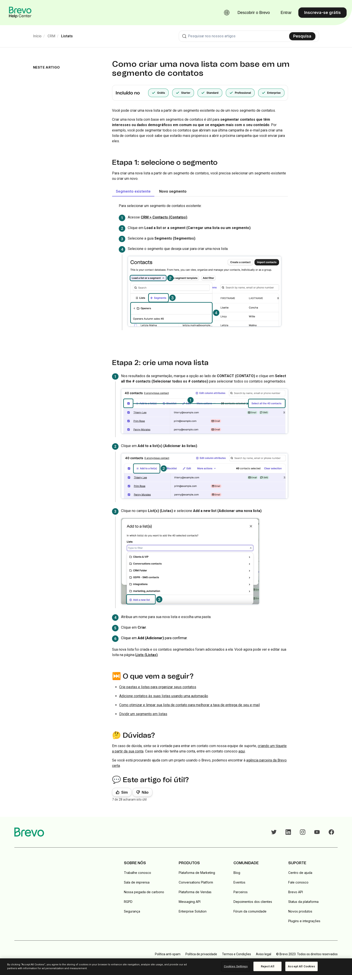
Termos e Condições (236, 954)
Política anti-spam (167, 954)
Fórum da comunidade (249, 911)
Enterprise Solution (193, 911)
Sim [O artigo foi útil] (124, 792)
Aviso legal (263, 954)
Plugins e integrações (304, 921)
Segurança (132, 911)
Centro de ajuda (300, 873)
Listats (67, 36)
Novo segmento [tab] (173, 191)
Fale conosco (298, 882)
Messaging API (189, 902)
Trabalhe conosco (137, 873)
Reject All (267, 966)
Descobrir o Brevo (254, 12)
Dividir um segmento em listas (143, 714)
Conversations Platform (196, 882)
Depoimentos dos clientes (252, 902)
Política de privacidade (201, 954)
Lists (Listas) (146, 655)
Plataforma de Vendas (195, 892)
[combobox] (249, 36)
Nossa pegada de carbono (144, 892)
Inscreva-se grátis (322, 12)
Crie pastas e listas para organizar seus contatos (157, 687)
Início (37, 36)
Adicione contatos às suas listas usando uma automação (163, 696)
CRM (51, 36)
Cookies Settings (236, 966)
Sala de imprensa (137, 882)
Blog (236, 873)
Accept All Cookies (301, 966)
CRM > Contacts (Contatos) (164, 217)
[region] (176, 966)
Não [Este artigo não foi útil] (145, 792)
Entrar (286, 12)
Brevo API (295, 892)
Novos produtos (300, 911)
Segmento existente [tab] (133, 191)
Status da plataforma (303, 902)
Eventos (239, 882)
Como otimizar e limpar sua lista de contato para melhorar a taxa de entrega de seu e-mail (189, 705)
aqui (241, 751)
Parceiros (240, 892)
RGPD (128, 902)
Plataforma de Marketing (197, 873)
